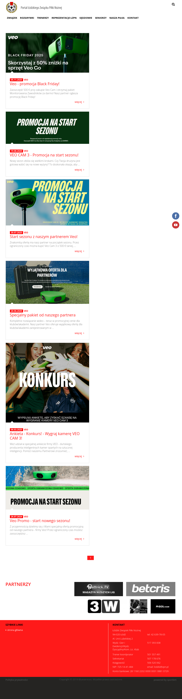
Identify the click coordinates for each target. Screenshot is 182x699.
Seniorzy (101, 17)
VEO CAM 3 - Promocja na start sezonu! (44, 154)
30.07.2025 (16, 232)
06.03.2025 (16, 429)
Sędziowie (85, 17)
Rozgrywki (27, 17)
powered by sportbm (165, 680)
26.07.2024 (16, 516)
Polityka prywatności (17, 680)
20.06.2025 (16, 311)
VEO (26, 79)
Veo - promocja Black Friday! (35, 83)
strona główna (15, 630)
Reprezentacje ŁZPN (64, 17)
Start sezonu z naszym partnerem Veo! (44, 236)
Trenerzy (43, 17)
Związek (12, 17)
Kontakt (133, 17)
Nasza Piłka (117, 17)
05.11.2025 (16, 79)
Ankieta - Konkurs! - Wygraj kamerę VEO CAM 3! (45, 436)
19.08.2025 (16, 151)
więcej (78, 101)
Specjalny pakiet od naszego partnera (43, 314)
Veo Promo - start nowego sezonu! (40, 520)
